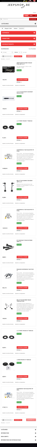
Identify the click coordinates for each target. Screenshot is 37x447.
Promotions (5, 38)
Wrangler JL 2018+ (8, 28)
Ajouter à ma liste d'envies (7, 85)
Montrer (16, 52)
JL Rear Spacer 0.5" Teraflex (24, 359)
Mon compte (4, 436)
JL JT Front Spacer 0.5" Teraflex (25, 330)
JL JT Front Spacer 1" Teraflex (24, 120)
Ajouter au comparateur (20, 85)
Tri (1, 52)
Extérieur (15, 28)
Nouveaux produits (8, 44)
